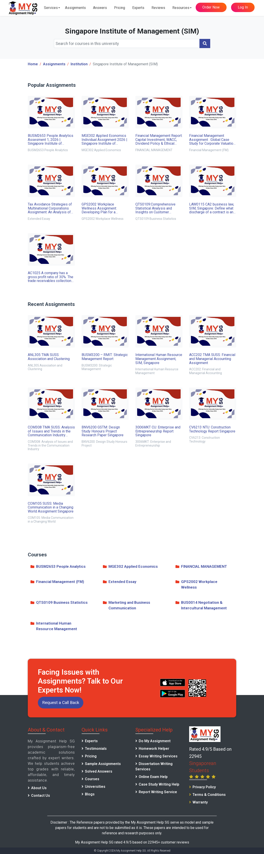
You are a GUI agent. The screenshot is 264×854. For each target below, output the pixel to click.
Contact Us (40, 795)
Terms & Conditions (209, 795)
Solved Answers (98, 771)
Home (33, 64)
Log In (243, 7)
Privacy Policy (204, 787)
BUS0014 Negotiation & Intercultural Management (201, 605)
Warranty (200, 802)
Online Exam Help (153, 777)
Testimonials (96, 748)
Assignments (75, 8)
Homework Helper (154, 748)
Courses (92, 779)
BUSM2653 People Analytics (58, 567)
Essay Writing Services (158, 756)
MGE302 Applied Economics (130, 567)
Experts (138, 8)
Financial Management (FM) (57, 582)
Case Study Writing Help (159, 784)
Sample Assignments (103, 764)
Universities (95, 786)
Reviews (158, 8)
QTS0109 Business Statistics (59, 603)
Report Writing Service (158, 792)
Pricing (119, 8)
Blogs (90, 794)
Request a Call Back (60, 702)
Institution (79, 64)
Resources (180, 8)
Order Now (211, 7)
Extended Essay (119, 582)
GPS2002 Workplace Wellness (196, 584)
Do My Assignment (155, 741)
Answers (100, 8)
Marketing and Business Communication (126, 605)
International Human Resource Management (53, 626)
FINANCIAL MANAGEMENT (201, 567)
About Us (39, 788)
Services (51, 8)
